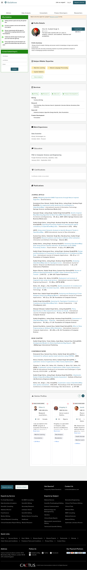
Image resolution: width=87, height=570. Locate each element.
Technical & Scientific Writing (53, 527)
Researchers (78, 13)
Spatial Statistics (38, 72)
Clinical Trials (69, 506)
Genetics (47, 515)
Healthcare (25, 519)
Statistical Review (6, 510)
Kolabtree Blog (34, 553)
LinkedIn (33, 555)
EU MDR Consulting (27, 500)
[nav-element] (79, 395)
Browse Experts (37, 538)
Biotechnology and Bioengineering (50, 511)
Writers (8, 13)
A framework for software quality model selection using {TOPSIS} (54, 355)
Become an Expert (30, 487)
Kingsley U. (63, 407)
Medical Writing (5, 516)
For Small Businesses (7, 500)
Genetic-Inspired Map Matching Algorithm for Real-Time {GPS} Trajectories (57, 214)
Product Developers (60, 13)
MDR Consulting (70, 513)
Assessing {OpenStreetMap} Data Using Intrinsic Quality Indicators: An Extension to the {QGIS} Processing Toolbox (57, 246)
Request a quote (54, 17)
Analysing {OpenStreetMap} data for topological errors (56, 262)
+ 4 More (56, 442)
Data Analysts (26, 13)
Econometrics (38, 438)
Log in (69, 2)
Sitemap (73, 538)
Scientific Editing (27, 513)
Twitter (45, 553)
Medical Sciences (70, 516)
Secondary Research (28, 506)
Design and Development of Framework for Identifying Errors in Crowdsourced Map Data (58, 253)
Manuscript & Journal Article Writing (52, 522)
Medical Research (27, 523)
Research (45, 94)
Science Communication (51, 506)
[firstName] (14, 56)
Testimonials (63, 538)
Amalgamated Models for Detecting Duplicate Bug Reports (52, 343)
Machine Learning (38, 68)
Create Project (78, 29)
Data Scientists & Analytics (9, 503)
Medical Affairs (69, 510)
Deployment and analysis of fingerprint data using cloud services (55, 279)
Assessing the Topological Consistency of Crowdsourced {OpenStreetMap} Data (55, 302)
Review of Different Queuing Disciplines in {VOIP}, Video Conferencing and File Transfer (57, 272)
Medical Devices (49, 500)
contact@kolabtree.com (72, 489)
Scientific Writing (27, 503)
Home (2, 538)
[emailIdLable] (14, 64)
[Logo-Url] (10, 2)
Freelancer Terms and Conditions (31, 541)
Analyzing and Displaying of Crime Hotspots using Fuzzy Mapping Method (57, 295)
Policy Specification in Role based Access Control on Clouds (54, 310)
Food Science (5, 513)
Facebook (54, 553)
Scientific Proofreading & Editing (53, 503)
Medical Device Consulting (30, 516)
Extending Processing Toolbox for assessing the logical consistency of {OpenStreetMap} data (55, 226)
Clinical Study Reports (50, 518)
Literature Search (27, 510)
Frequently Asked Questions (52, 489)
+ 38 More (77, 443)
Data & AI (56, 94)
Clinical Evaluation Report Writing (11, 523)
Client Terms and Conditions (9, 541)
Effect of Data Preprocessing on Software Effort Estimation (57, 327)
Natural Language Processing (58, 68)
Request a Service (79, 2)
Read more (36, 431)
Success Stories (13, 538)
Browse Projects (51, 538)
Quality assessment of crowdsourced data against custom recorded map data (57, 287)
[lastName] (14, 60)
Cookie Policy (61, 541)
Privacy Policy (49, 541)
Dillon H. (42, 407)
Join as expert (60, 2)
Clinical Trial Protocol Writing (73, 503)
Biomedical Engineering (72, 500)
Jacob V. (83, 407)
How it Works (25, 538)
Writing (35, 94)
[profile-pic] (35, 408)
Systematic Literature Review (73, 523)
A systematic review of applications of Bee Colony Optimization (54, 361)
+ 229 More (36, 442)
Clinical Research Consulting (9, 519)
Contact (14, 69)
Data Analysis (37, 77)
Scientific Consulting (7, 506)
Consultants (43, 13)
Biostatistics (58, 438)
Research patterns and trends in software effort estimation (61, 238)
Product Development (70, 94)
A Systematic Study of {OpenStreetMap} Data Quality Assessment (57, 376)
